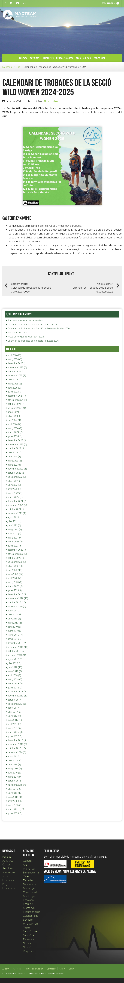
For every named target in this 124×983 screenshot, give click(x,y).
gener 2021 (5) (14, 545)
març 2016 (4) (14, 776)
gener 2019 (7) (14, 639)
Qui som (87, 58)
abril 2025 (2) (13, 387)
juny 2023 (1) (13, 456)
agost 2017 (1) (14, 707)
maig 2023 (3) (14, 460)
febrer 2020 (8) (14, 586)
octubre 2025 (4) (15, 371)
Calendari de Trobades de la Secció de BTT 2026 (31, 324)
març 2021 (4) (14, 537)
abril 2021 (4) (13, 533)
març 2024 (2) (14, 428)
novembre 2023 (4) (16, 444)
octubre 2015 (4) (15, 780)
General (27, 860)
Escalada (28, 900)
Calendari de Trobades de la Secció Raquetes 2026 (32, 340)
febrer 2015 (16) (15, 809)
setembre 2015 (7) (16, 784)
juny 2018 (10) (14, 667)
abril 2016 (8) (13, 772)
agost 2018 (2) (14, 659)
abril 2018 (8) (13, 675)
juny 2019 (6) (13, 618)
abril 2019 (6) (13, 626)
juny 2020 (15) (14, 570)
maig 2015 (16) (14, 797)
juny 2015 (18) (14, 793)
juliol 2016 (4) (13, 760)
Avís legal (17, 968)
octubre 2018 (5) (15, 651)
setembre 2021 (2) (16, 513)
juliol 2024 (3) (13, 416)
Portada (23, 58)
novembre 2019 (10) (17, 598)
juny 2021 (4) (13, 525)
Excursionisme (31, 912)
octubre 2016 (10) (16, 748)
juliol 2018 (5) (13, 663)
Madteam (7, 66)
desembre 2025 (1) (16, 363)
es (24, 3)
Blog (78, 58)
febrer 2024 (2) (14, 432)
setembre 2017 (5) (16, 703)
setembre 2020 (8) (16, 562)
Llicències (48, 58)
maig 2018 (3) (14, 671)
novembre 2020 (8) (16, 553)
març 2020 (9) (14, 582)
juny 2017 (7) (13, 716)
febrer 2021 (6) (14, 541)
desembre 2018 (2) (16, 643)
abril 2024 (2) (13, 424)
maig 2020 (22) (14, 574)
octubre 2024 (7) (15, 404)
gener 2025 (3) (14, 391)
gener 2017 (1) (14, 736)
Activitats (35, 58)
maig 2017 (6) (14, 720)
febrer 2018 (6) (14, 683)
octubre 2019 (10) (16, 602)
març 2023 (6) (14, 464)
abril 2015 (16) (14, 801)
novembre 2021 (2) (16, 505)
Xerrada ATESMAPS (17, 332)
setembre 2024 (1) (16, 408)
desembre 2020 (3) (16, 549)
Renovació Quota (64, 58)
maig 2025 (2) (14, 383)
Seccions (7, 868)
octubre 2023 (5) (15, 448)
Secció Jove (30, 931)
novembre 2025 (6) (16, 367)
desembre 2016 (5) (16, 740)
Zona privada (108, 3)
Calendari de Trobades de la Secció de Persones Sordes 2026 (38, 328)
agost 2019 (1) (14, 610)
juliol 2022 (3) (13, 481)
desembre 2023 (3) (16, 440)
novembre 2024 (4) (16, 399)
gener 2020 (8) (14, 590)
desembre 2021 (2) (16, 501)
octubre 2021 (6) (15, 509)
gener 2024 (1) (14, 436)
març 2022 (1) (14, 493)
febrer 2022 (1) (14, 497)
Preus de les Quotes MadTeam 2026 (25, 336)
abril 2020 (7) (13, 578)
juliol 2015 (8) (13, 788)
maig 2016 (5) (14, 768)
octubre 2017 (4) (15, 699)
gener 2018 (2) (14, 687)
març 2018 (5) (14, 679)
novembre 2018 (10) (17, 647)
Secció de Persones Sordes (28, 939)
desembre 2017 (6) (16, 691)
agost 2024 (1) (14, 412)
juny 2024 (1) (13, 420)
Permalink (51, 101)
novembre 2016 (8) (16, 744)
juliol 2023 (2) (13, 452)
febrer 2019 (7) (14, 634)
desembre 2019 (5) (16, 594)
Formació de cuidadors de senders (24, 320)
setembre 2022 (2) (16, 476)
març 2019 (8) (14, 631)
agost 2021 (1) (14, 517)
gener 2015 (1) (14, 813)
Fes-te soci (99, 58)
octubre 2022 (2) (15, 472)
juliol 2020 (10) (14, 566)
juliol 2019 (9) (13, 614)
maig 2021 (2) (14, 529)
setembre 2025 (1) (16, 375)
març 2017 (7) (14, 728)
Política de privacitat (34, 968)
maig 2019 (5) (14, 622)
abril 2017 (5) (13, 724)
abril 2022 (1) (13, 489)
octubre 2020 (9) (15, 558)
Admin (62, 968)
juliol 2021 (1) (13, 521)
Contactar (51, 968)
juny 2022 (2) (13, 484)
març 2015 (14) (14, 805)
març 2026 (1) (14, 359)
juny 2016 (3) (13, 764)
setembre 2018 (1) (16, 655)
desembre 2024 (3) (16, 395)
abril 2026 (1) (13, 355)
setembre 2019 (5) (16, 606)
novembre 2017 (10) (17, 695)
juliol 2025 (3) (13, 379)
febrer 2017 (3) (14, 732)
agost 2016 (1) (14, 756)
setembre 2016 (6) (16, 752)
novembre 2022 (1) (16, 468)
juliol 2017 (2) (13, 711)
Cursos (6, 864)
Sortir (71, 968)
